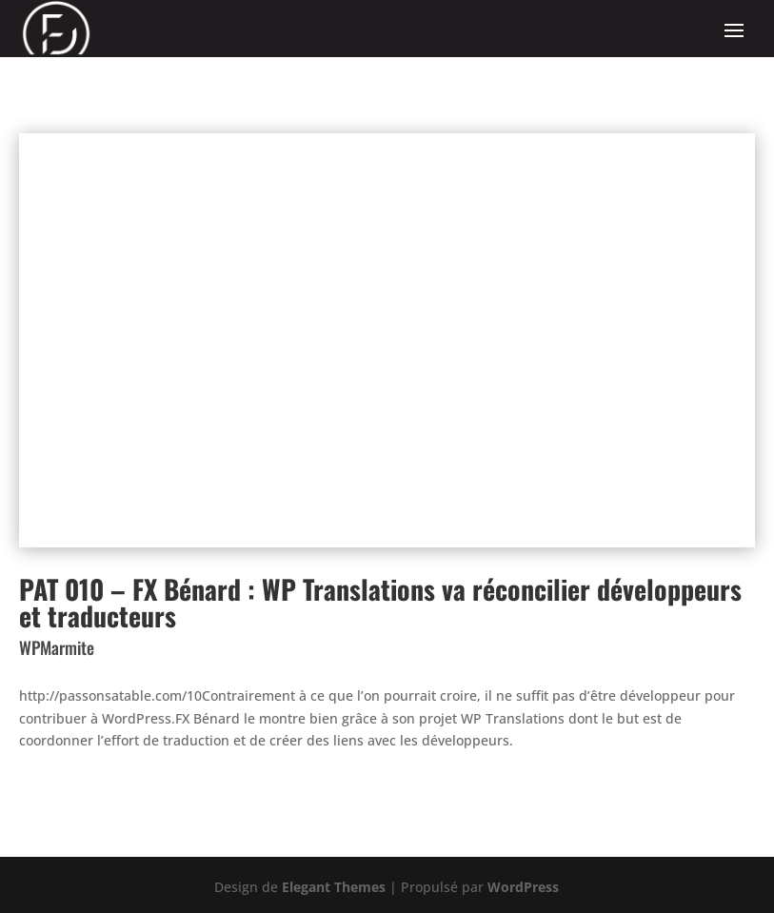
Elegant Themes (334, 887)
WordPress (523, 887)
